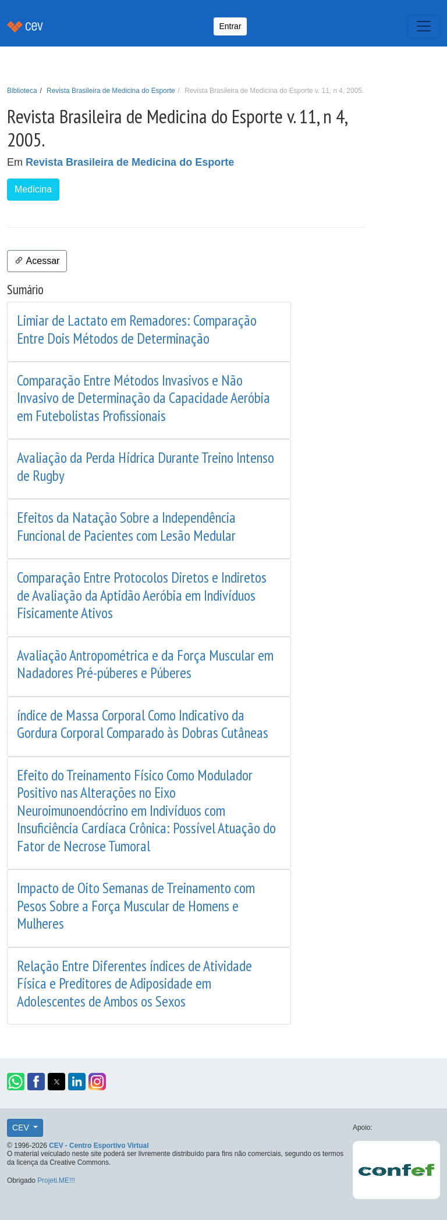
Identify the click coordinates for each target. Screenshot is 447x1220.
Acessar (37, 261)
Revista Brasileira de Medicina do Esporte (111, 91)
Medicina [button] (33, 189)
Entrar (230, 26)
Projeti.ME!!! (56, 1180)
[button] (15, 1081)
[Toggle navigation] (423, 26)
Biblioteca (22, 91)
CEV (21, 1127)
